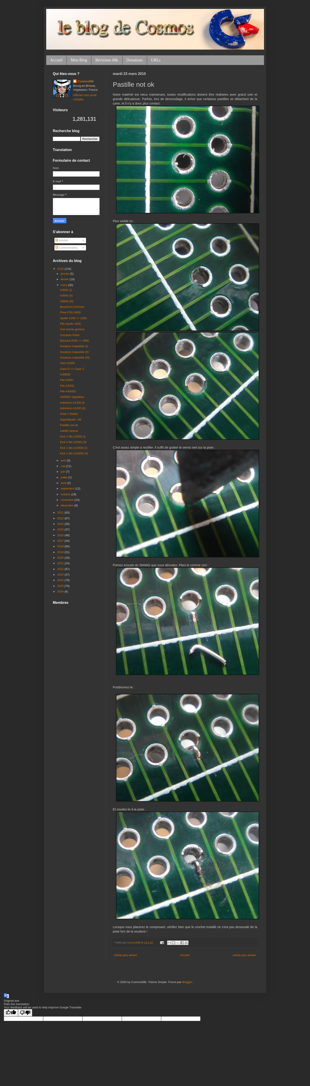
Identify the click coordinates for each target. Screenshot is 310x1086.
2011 (61, 512)
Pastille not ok (69, 425)
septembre (68, 488)
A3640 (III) (67, 301)
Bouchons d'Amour (72, 306)
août (64, 483)
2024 (61, 580)
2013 (61, 524)
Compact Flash (69, 335)
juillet (64, 477)
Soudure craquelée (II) (74, 352)
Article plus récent (125, 955)
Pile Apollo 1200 (70, 323)
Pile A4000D (68, 391)
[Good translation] (11, 1012)
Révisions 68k (106, 60)
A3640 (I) (66, 290)
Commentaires (66, 247)
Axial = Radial (69, 413)
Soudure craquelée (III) (75, 357)
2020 (61, 557)
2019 (61, 552)
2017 (61, 540)
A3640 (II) (66, 295)
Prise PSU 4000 (70, 312)
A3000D (65, 374)
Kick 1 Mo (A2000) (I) (73, 447)
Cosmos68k (86, 81)
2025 (61, 586)
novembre (67, 500)
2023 (61, 574)
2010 (61, 268)
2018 (61, 546)
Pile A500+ (67, 380)
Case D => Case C (72, 369)
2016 (61, 535)
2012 (61, 518)
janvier (65, 273)
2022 (61, 569)
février (65, 279)
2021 (61, 563)
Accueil (56, 60)
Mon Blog (79, 60)
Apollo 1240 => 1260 (73, 318)
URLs (156, 60)
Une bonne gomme (72, 329)
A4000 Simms (69, 431)
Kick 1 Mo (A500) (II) (73, 442)
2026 (61, 591)
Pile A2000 (67, 385)
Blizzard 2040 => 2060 (74, 340)
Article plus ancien (244, 955)
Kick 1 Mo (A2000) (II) (74, 453)
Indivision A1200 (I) (72, 402)
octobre (66, 494)
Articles (61, 240)
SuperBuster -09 (70, 419)
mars (64, 285)
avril (64, 460)
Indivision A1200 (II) (72, 408)
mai (63, 466)
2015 (61, 529)
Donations (134, 60)
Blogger (187, 982)
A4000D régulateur (72, 397)
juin (63, 471)
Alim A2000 (67, 363)
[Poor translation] (25, 1012)
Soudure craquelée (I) (74, 346)
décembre (67, 505)
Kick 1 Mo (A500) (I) (73, 436)
